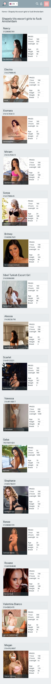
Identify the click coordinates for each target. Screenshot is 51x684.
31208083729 (8, 525)
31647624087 (10, 648)
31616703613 (8, 114)
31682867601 (10, 237)
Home (4, 12)
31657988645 (10, 73)
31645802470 (8, 607)
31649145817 (10, 402)
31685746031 (10, 484)
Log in (41, 3)
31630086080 (8, 278)
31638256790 (10, 319)
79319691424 (8, 443)
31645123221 (8, 360)
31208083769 (8, 31)
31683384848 (10, 566)
